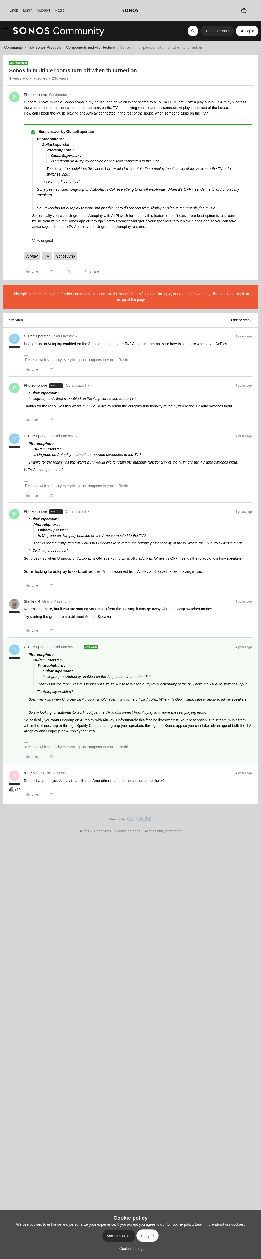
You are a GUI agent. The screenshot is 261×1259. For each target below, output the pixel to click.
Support (43, 10)
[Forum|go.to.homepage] (58, 31)
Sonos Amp (65, 256)
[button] (6, 32)
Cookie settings (128, 831)
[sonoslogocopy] (130, 10)
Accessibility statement (163, 831)
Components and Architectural (90, 47)
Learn (27, 10)
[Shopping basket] (243, 10)
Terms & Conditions (95, 831)
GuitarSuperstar (37, 336)
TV (47, 256)
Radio (60, 10)
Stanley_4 (32, 601)
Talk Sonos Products (44, 47)
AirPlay (32, 256)
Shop (14, 10)
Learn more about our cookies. (220, 1224)
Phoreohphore (35, 94)
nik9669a (31, 773)
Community (13, 47)
